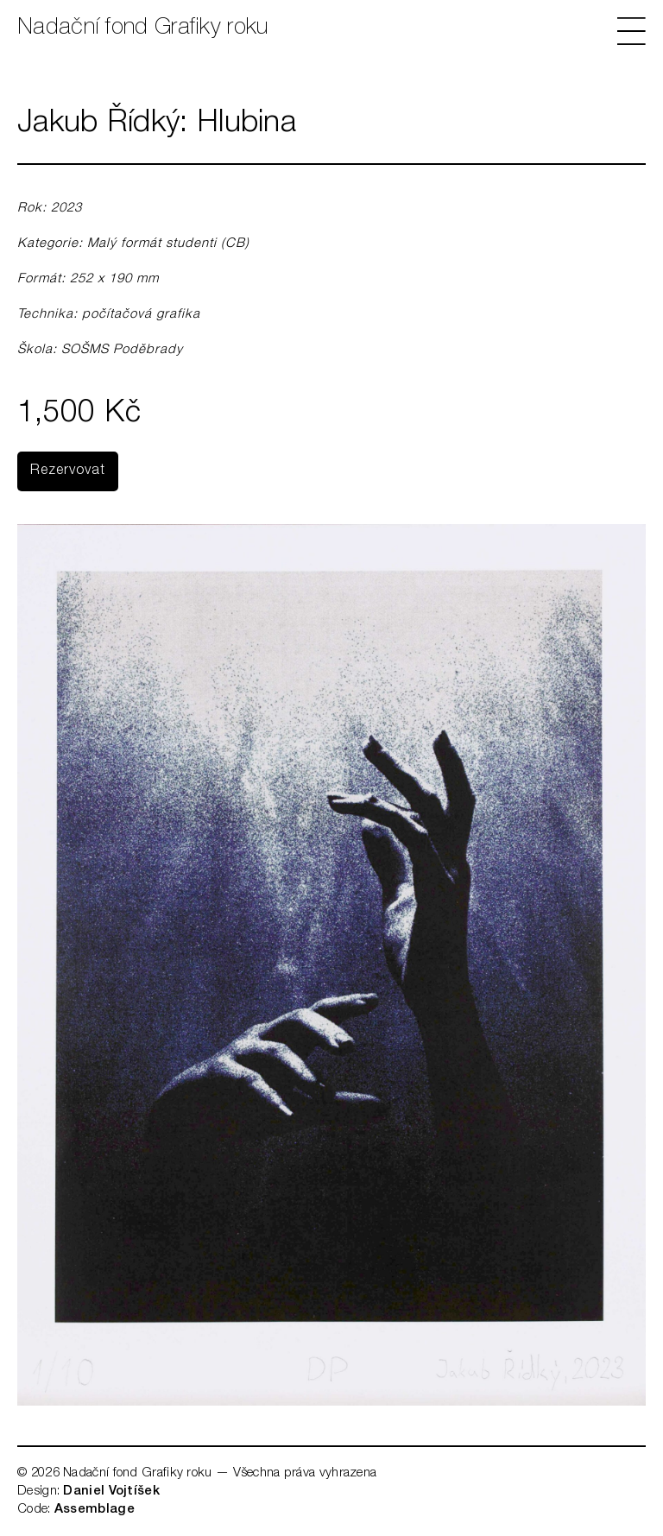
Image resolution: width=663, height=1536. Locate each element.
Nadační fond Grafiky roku (142, 28)
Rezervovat (67, 471)
